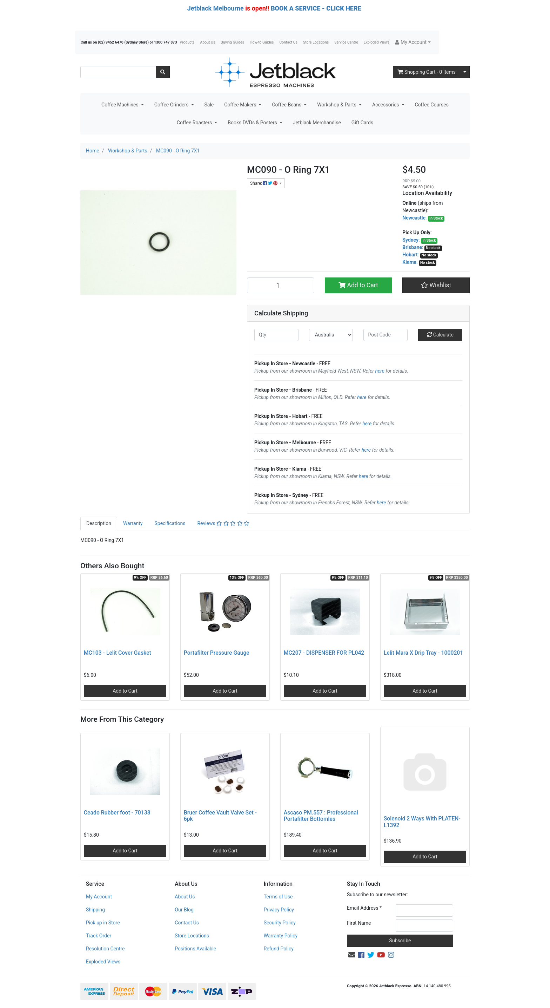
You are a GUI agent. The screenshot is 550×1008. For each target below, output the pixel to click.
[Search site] (163, 72)
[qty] (276, 335)
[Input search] (118, 72)
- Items (426, 72)
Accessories (386, 104)
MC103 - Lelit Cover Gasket (117, 652)
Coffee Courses (432, 104)
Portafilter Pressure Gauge (216, 652)
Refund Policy (279, 948)
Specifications (169, 523)
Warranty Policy (281, 935)
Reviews (223, 523)
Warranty (133, 523)
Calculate (440, 335)
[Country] (331, 335)
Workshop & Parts (337, 104)
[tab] (98, 523)
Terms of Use (278, 896)
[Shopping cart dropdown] (465, 72)
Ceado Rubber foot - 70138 (117, 812)
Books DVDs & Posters (253, 122)
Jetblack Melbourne (215, 8)
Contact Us (289, 42)
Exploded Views (377, 42)
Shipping (95, 909)
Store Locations (316, 42)
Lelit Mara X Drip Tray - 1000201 (423, 652)
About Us (207, 42)
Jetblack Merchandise (317, 122)
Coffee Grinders (172, 104)
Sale (209, 104)
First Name (359, 923)
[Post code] (385, 335)
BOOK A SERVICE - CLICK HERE (316, 8)
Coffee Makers (240, 104)
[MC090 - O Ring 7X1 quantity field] (280, 285)
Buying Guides (232, 42)
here (379, 371)
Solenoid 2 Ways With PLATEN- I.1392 (422, 822)
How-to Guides (262, 42)
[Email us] (351, 955)
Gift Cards (362, 122)
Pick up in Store (103, 922)
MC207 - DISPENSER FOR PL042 (324, 652)
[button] (412, 42)
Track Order (98, 935)
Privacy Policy (279, 909)
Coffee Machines (120, 104)
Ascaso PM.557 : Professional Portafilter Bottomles (321, 816)
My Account (99, 896)
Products (187, 42)
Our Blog (184, 909)
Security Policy (280, 922)
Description (98, 523)
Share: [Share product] (264, 183)
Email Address (364, 908)
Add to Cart (358, 285)
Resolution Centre (105, 948)
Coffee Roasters (195, 122)
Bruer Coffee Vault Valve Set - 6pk (220, 816)
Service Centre (346, 42)
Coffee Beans (287, 104)
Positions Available (195, 948)
